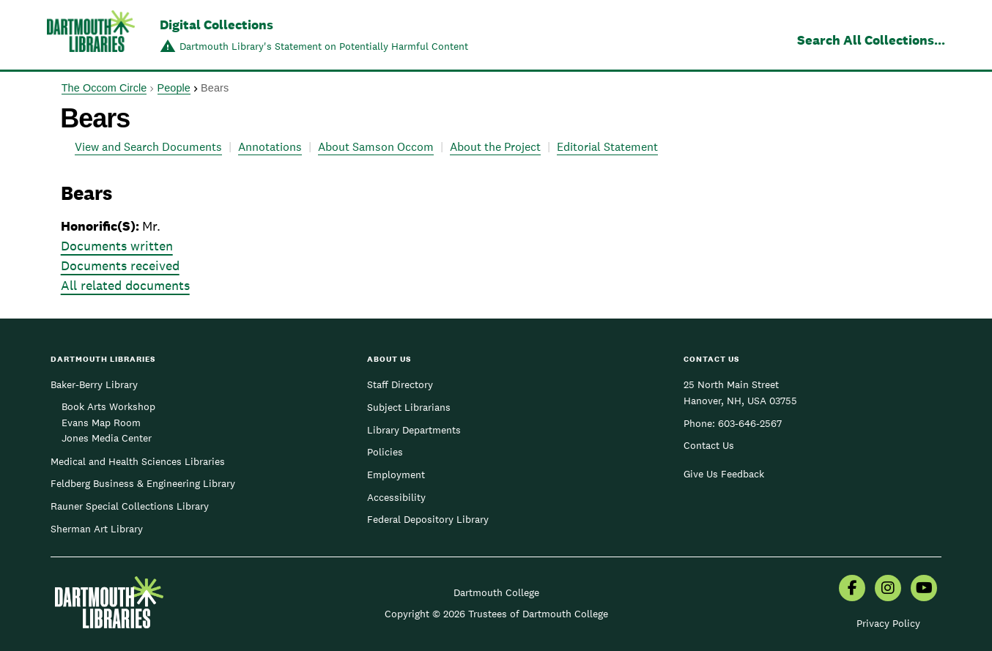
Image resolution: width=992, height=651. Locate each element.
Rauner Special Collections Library (130, 506)
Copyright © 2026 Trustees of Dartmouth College (496, 613)
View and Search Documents (148, 147)
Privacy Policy (888, 623)
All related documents (125, 285)
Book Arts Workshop (108, 406)
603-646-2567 (750, 423)
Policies (385, 451)
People (174, 88)
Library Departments (414, 429)
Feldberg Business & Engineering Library (143, 483)
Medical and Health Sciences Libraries (138, 461)
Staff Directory (400, 384)
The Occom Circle (104, 88)
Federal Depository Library (428, 519)
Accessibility (396, 497)
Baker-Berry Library (94, 384)
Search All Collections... (871, 39)
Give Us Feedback (724, 473)
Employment (396, 474)
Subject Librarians (409, 407)
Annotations (270, 147)
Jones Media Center (107, 437)
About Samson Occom (376, 147)
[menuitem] (852, 589)
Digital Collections (216, 24)
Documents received (120, 265)
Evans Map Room (101, 422)
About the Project (495, 147)
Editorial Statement (607, 147)
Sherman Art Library (97, 528)
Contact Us (709, 445)
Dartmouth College (496, 592)
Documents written (117, 245)
